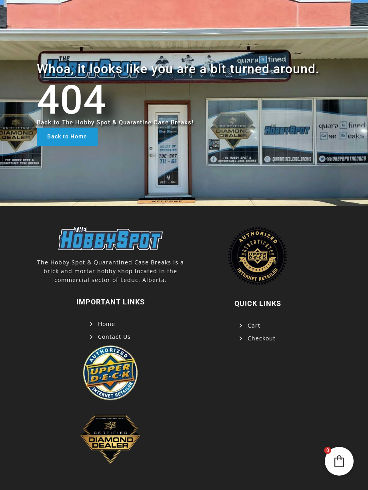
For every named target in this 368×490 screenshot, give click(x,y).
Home (106, 324)
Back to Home (67, 136)
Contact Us (114, 336)
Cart (254, 325)
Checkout (262, 338)
